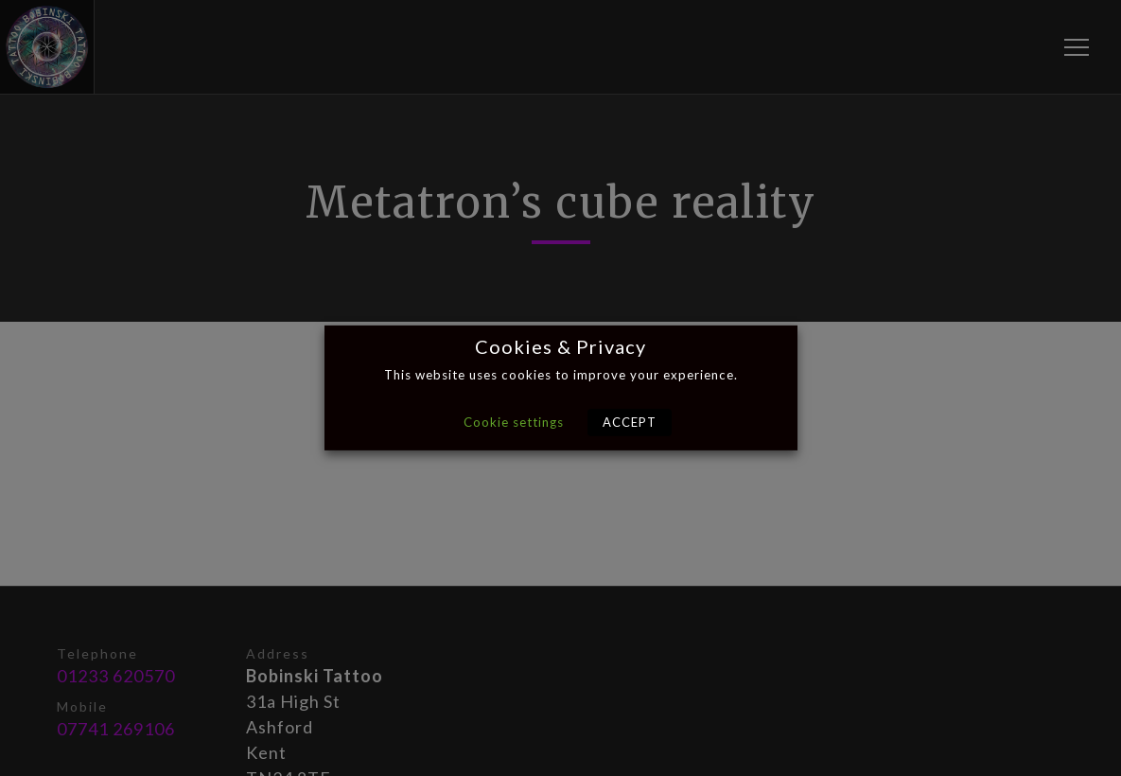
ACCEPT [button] (630, 422)
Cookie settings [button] (514, 422)
